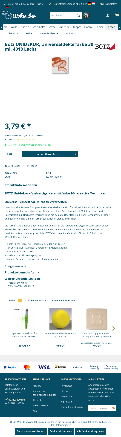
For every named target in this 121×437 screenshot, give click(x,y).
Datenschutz (67, 396)
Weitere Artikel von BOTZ (19, 285)
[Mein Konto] (107, 15)
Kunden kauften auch (63, 300)
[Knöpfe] (77, 27)
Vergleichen (12, 165)
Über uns (65, 391)
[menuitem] (70, 15)
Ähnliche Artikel (37, 300)
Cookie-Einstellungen (71, 406)
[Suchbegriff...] (66, 15)
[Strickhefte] (39, 27)
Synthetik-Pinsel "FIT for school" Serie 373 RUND (24, 335)
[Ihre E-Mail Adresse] (99, 408)
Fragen (32, 165)
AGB (35, 410)
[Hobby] (88, 27)
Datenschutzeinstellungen (31, 431)
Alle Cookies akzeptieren (90, 431)
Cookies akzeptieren (61, 431)
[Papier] (99, 27)
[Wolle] (14, 27)
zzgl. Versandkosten (24, 139)
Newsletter (108, 3)
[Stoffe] (52, 27)
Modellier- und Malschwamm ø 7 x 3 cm (60, 335)
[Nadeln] (25, 27)
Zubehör (14, 300)
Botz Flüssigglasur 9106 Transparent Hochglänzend (96, 335)
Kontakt (37, 385)
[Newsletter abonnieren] (113, 408)
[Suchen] (78, 15)
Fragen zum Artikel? (16, 282)
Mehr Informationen (60, 424)
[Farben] (111, 27)
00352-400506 (15, 3)
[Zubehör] (64, 27)
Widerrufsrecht (41, 405)
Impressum (66, 401)
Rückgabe (38, 400)
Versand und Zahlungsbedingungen (45, 393)
